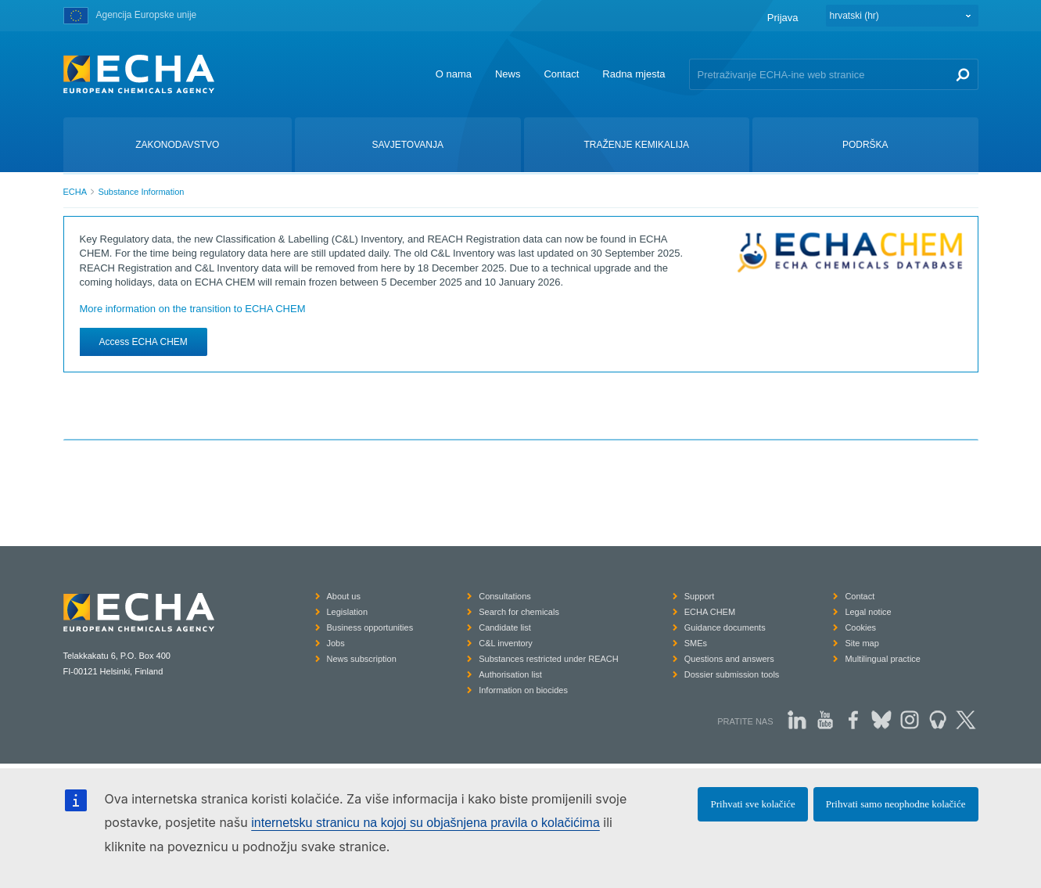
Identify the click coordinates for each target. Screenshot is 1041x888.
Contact (561, 74)
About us (344, 596)
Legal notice (868, 612)
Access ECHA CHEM (143, 341)
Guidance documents (725, 627)
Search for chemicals (519, 612)
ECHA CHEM (709, 612)
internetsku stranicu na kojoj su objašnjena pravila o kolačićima (425, 822)
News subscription (362, 658)
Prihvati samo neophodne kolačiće (896, 804)
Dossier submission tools (732, 674)
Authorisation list (510, 674)
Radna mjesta (633, 74)
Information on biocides (523, 690)
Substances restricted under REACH (549, 658)
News (508, 74)
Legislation (347, 612)
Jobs (336, 643)
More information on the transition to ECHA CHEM (193, 309)
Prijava (783, 17)
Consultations (505, 596)
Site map (861, 643)
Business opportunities (370, 627)
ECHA (75, 191)
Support (699, 596)
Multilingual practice (883, 658)
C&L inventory (506, 643)
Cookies (860, 627)
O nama (454, 74)
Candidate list (505, 627)
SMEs (695, 643)
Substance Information (141, 191)
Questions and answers (729, 658)
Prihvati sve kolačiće (752, 804)
